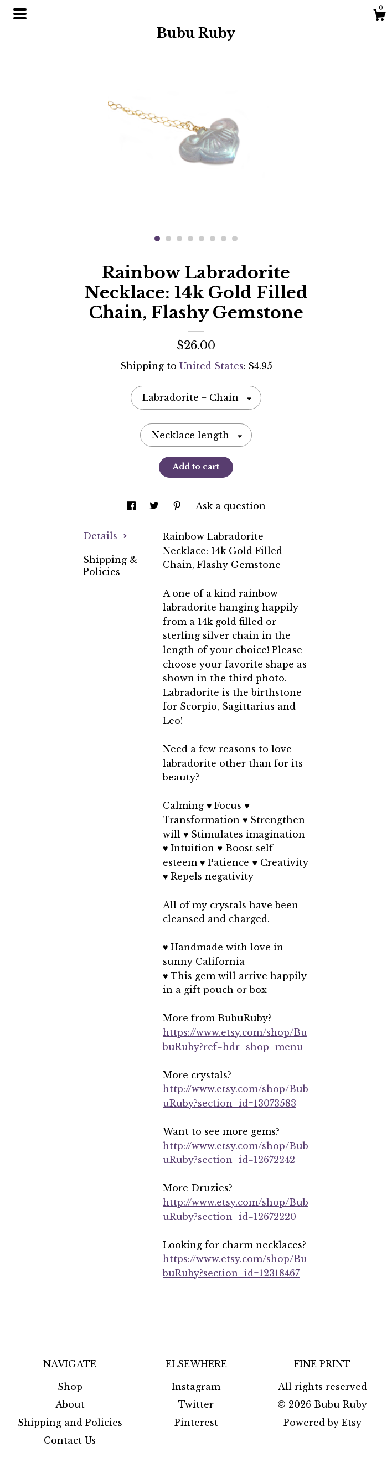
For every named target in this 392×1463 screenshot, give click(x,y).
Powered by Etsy (322, 1422)
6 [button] (212, 238)
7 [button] (223, 238)
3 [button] (179, 238)
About (70, 1404)
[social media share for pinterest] (178, 505)
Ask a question (230, 505)
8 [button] (235, 238)
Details (105, 535)
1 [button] (157, 238)
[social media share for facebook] (132, 505)
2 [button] (168, 238)
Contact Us (70, 1440)
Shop (70, 1386)
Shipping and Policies (70, 1422)
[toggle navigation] (20, 13)
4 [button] (190, 238)
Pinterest (196, 1422)
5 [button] (201, 238)
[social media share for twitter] (155, 505)
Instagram (196, 1386)
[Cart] (379, 16)
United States (211, 365)
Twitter (196, 1404)
